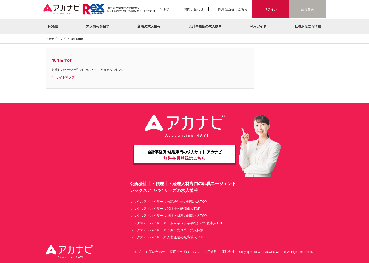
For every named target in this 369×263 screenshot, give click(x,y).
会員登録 (307, 9)
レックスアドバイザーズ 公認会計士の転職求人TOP (168, 201)
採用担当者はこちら (233, 9)
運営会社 (228, 252)
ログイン (270, 9)
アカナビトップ (55, 38)
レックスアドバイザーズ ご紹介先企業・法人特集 (167, 230)
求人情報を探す (97, 26)
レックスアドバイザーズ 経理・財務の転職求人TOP (168, 216)
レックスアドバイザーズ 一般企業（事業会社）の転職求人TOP (176, 223)
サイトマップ (63, 77)
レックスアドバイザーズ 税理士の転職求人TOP (165, 208)
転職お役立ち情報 (308, 26)
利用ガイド (258, 26)
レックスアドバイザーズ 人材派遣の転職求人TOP (167, 237)
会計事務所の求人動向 (205, 26)
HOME (53, 26)
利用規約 (210, 252)
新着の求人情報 (148, 26)
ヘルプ (164, 9)
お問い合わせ (194, 9)
